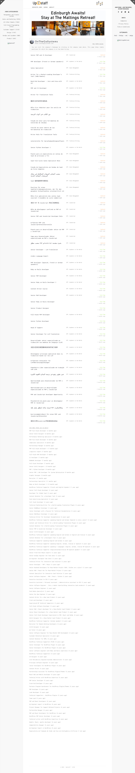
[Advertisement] (67, 24)
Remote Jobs (37, 7)
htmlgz (121, 35)
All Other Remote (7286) (11, 22)
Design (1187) (11, 32)
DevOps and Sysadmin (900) (11, 35)
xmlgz (131, 35)
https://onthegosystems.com (44, 44)
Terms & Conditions (123, 26)
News (46, 7)
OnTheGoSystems (46, 42)
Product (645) (11, 38)
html (115, 35)
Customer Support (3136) (11, 29)
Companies (123, 21)
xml (126, 35)
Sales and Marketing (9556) (11, 19)
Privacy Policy (123, 23)
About (51, 7)
